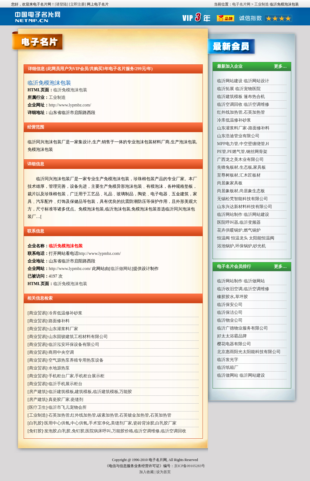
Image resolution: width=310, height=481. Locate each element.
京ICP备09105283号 (189, 466)
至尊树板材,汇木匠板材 (239, 175)
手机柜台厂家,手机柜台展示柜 (76, 376)
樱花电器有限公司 (234, 344)
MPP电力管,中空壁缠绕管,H (243, 143)
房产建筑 (37, 391)
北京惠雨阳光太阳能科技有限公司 (249, 351)
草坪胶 (241, 296)
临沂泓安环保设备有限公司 (73, 344)
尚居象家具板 (229, 183)
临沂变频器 (250, 222)
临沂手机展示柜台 (65, 384)
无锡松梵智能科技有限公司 (242, 199)
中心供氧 (79, 423)
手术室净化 (99, 423)
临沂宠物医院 (248, 88)
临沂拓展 (225, 88)
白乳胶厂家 (165, 423)
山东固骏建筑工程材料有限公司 (78, 336)
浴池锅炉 (225, 246)
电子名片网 (241, 4)
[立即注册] (77, 4)
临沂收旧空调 (229, 289)
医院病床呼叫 (98, 431)
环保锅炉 (243, 246)
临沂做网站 (121, 268)
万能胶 (125, 391)
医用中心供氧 (57, 423)
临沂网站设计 (256, 81)
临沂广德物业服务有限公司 (242, 328)
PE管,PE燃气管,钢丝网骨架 (242, 151)
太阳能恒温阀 (261, 238)
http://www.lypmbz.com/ (70, 105)
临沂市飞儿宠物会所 (67, 407)
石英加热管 (59, 415)
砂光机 (259, 246)
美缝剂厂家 (121, 423)
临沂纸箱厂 (227, 367)
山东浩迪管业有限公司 (238, 136)
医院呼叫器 (227, 222)
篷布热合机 (254, 96)
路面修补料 (59, 321)
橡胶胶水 (225, 296)
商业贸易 (37, 313)
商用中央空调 (61, 352)
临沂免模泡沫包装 (49, 83)
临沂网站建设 (229, 81)
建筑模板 (83, 391)
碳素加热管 (107, 415)
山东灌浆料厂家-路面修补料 (243, 128)
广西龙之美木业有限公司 (240, 159)
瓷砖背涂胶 (143, 423)
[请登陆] (61, 4)
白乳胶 (35, 423)
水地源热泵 (59, 368)
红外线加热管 (83, 415)
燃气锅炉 (252, 230)
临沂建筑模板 (61, 391)
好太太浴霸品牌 (232, 336)
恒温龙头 (239, 238)
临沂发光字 (227, 359)
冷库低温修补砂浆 (65, 313)
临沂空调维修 (147, 431)
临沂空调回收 (173, 431)
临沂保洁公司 (229, 312)
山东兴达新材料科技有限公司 (244, 206)
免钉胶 (35, 431)
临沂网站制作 (229, 214)
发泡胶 (50, 431)
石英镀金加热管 (134, 415)
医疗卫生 (37, 407)
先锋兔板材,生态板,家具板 (241, 167)
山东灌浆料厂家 (63, 329)
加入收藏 (146, 472)
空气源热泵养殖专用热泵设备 (76, 360)
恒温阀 (223, 238)
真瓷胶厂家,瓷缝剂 (66, 399)
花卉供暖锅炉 (229, 230)
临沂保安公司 (229, 304)
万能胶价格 (122, 431)
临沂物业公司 (229, 320)
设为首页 (163, 472)
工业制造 (261, 4)
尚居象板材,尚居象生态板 (241, 191)
